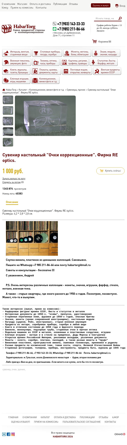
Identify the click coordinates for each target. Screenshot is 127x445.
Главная (13, 417)
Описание (12, 202)
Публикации (87, 417)
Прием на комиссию (46, 421)
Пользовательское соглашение (82, 421)
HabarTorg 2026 (63, 436)
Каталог (45, 417)
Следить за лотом (11, 182)
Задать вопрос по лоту (13, 178)
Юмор (115, 417)
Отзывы (103, 417)
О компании (30, 417)
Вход (122, 5)
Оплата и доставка (65, 417)
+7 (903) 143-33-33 (71, 23)
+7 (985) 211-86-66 (71, 28)
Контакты (110, 421)
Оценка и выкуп (101, 5)
